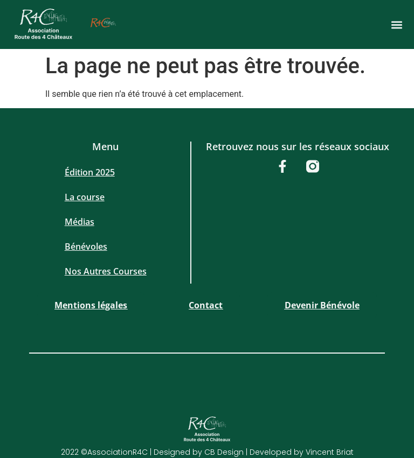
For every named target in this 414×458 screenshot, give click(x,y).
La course (85, 197)
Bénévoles (86, 246)
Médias (79, 222)
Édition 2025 (90, 172)
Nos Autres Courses (106, 271)
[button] (396, 24)
